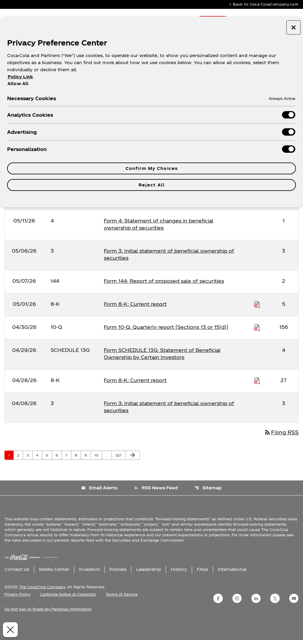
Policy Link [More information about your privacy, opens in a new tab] (20, 76)
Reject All (151, 184)
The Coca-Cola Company (42, 603)
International (232, 585)
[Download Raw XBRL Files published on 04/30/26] (257, 343)
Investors (89, 585)
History (179, 585)
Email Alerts (99, 504)
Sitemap (208, 504)
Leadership (148, 585)
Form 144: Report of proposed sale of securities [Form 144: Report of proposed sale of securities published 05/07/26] (164, 297)
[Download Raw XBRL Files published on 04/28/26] (257, 396)
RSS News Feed (156, 504)
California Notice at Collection (68, 611)
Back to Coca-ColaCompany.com (263, 5)
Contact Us (16, 585)
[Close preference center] (293, 27)
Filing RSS (280, 449)
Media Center (54, 585)
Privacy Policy (17, 611)
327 (119, 471)
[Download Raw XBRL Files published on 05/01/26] (257, 320)
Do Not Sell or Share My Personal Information (47, 625)
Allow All (17, 83)
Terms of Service (122, 611)
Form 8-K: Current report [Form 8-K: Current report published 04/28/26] (135, 396)
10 (98, 471)
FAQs (202, 585)
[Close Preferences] (9, 629)
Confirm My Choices (151, 168)
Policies (117, 585)
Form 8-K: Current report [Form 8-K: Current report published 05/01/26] (135, 320)
